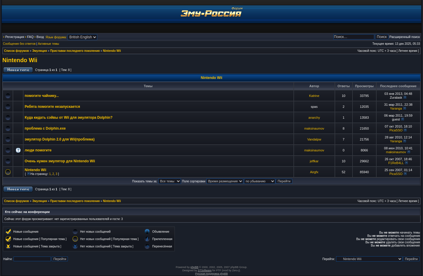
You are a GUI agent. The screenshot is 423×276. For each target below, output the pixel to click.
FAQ (30, 37)
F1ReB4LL (396, 163)
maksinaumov (314, 128)
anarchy (314, 117)
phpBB (194, 267)
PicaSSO (396, 130)
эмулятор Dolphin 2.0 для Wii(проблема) (60, 139)
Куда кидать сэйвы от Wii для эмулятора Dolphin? (69, 117)
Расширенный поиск (404, 37)
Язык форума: (56, 37)
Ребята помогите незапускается (52, 107)
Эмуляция (39, 50)
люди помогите (38, 150)
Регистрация (14, 37)
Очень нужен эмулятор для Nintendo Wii (60, 161)
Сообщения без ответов (19, 43)
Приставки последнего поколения (75, 50)
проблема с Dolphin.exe (45, 128)
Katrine (314, 95)
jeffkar (314, 161)
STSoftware (205, 270)
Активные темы (48, 43)
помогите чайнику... (42, 96)
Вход (40, 37)
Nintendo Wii (112, 50)
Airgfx (314, 172)
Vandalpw (314, 139)
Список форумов (16, 50)
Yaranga (396, 108)
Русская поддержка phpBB (211, 273)
